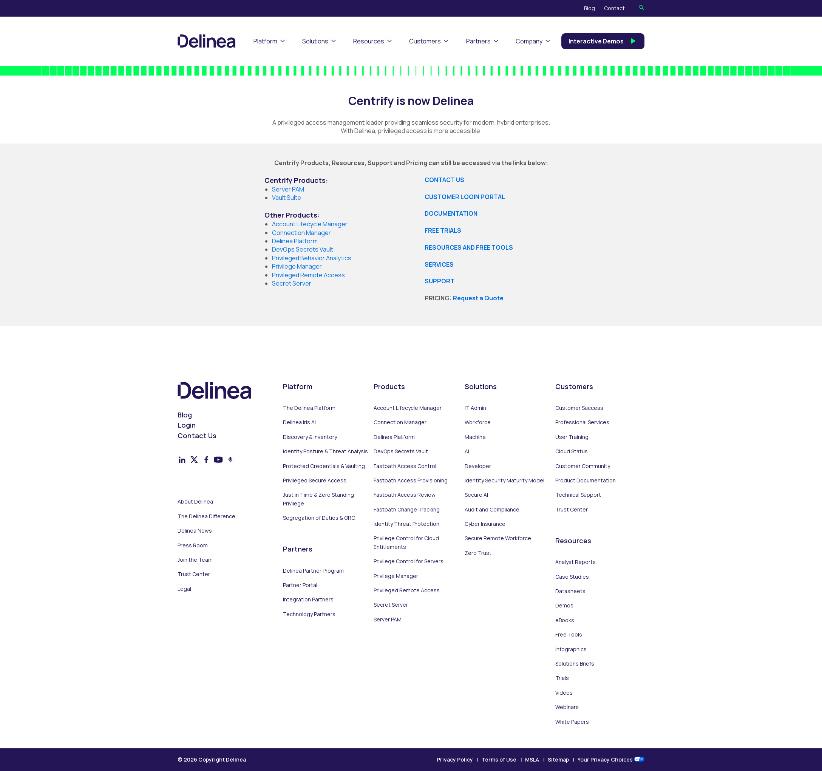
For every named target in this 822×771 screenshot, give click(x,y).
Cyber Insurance (485, 523)
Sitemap (558, 759)
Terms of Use (499, 759)
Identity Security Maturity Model (504, 480)
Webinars (567, 707)
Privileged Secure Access (314, 480)
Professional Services (582, 422)
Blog (589, 8)
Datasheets (570, 591)
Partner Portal (300, 585)
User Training (572, 436)
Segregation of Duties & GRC (319, 517)
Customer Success (579, 407)
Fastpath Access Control (405, 466)
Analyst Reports (575, 562)
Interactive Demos (603, 41)
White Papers (572, 721)
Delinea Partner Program (313, 570)
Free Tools (568, 634)
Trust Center (194, 574)
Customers (425, 41)
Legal (184, 588)
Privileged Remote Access (407, 590)
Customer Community (582, 466)
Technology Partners (309, 614)
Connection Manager (400, 422)
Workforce (478, 422)
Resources (368, 41)
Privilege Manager (396, 575)
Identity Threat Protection (406, 523)
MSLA (532, 759)
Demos (564, 605)
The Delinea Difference (206, 516)
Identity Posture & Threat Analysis (325, 451)
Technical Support (578, 494)
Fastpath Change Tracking (407, 509)
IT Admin (475, 407)
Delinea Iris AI (299, 422)
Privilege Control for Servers (408, 561)
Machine (475, 436)
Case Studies (572, 576)
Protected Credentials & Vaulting (324, 466)
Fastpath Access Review (405, 494)
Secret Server (391, 604)
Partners (478, 41)
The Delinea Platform (309, 407)
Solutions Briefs (574, 663)
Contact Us (197, 435)
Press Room (193, 545)
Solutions (315, 41)
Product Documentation (585, 480)
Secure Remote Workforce (498, 538)
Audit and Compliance (492, 509)
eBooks (564, 620)
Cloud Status (571, 451)
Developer (478, 466)
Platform (265, 41)
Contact (614, 8)
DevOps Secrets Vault (401, 451)
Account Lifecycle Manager (408, 407)
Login (187, 425)
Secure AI (476, 494)
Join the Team (195, 559)
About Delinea (195, 501)
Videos (564, 692)
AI (467, 451)
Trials (562, 677)
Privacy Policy (455, 759)
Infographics (571, 649)
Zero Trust (478, 552)
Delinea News (195, 530)
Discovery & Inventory (310, 436)
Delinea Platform (394, 436)
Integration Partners (308, 599)
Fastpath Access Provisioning (411, 480)
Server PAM (288, 189)
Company (529, 41)
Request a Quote (478, 298)
